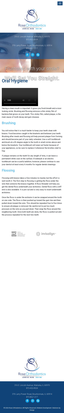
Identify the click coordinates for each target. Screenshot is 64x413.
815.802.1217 (32, 48)
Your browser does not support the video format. (20, 97)
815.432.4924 (32, 39)
